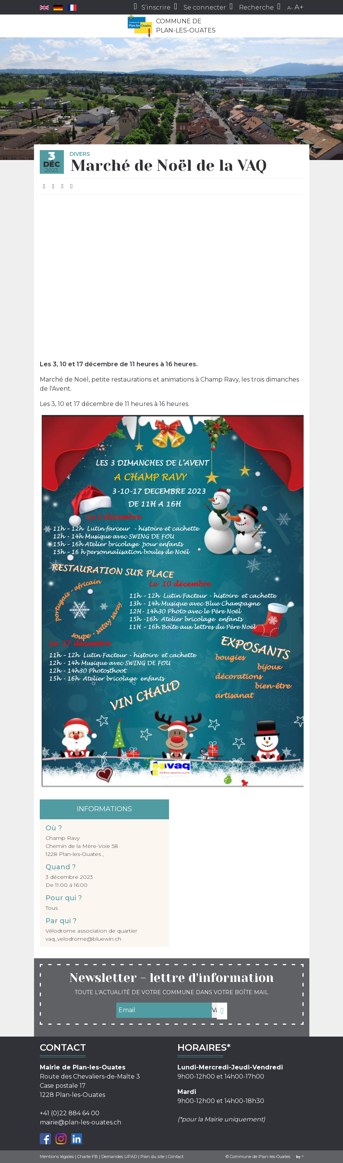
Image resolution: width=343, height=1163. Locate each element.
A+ (299, 7)
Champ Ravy (63, 838)
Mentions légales (57, 1156)
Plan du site (152, 1156)
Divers (80, 153)
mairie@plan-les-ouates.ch (80, 1122)
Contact (176, 1156)
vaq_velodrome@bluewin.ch (83, 938)
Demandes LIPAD (119, 1156)
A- (290, 7)
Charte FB (87, 1156)
